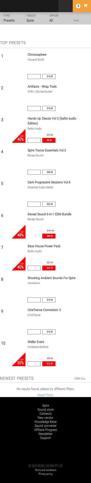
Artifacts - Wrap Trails (42, 86)
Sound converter (46, 426)
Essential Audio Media (40, 187)
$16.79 (50, 268)
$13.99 (50, 300)
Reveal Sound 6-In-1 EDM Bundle (49, 214)
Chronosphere (37, 55)
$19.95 (50, 76)
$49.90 (50, 172)
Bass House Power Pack (44, 246)
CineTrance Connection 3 (44, 310)
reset (76, 20)
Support (45, 438)
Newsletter (45, 434)
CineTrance (34, 315)
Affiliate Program (45, 430)
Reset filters (45, 395)
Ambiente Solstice (38, 347)
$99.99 (50, 236)
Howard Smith (36, 59)
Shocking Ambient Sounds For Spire (51, 278)
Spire (45, 405)
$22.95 (50, 204)
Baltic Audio (35, 128)
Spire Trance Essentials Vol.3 (47, 150)
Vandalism (34, 283)
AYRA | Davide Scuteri (40, 91)
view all (80, 378)
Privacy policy (46, 473)
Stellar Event (36, 342)
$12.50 (50, 363)
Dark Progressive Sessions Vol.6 (49, 182)
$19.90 (50, 331)
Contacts (46, 414)
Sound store (45, 409)
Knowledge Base (46, 422)
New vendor (45, 418)
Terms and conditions (45, 470)
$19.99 (50, 108)
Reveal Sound (35, 155)
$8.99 (49, 140)
